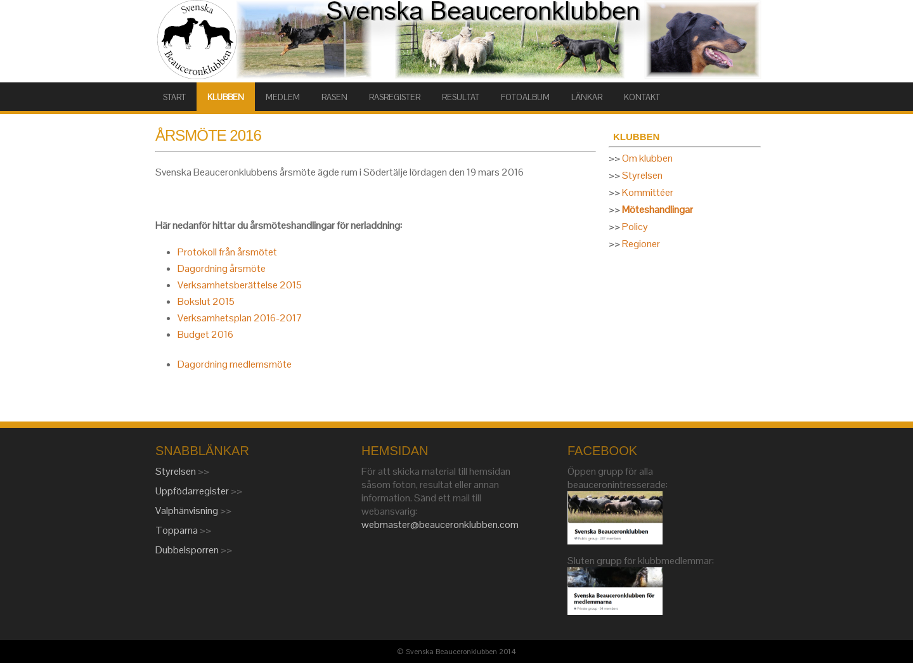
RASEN (334, 97)
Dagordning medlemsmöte (235, 364)
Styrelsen (642, 175)
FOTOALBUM (525, 97)
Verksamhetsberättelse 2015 (240, 285)
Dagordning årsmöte (222, 268)
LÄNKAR (586, 97)
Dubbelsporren (188, 550)
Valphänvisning (187, 510)
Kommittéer (647, 192)
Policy (635, 226)
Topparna (177, 530)
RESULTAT (460, 97)
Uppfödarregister (193, 491)
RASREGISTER (394, 97)
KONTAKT (642, 97)
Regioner (641, 243)
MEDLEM (283, 97)
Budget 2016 (205, 334)
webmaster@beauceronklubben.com (440, 524)
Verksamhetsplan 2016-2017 (240, 318)
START (174, 97)
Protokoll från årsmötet (227, 252)
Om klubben (647, 158)
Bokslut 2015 (206, 301)
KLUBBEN (225, 97)
